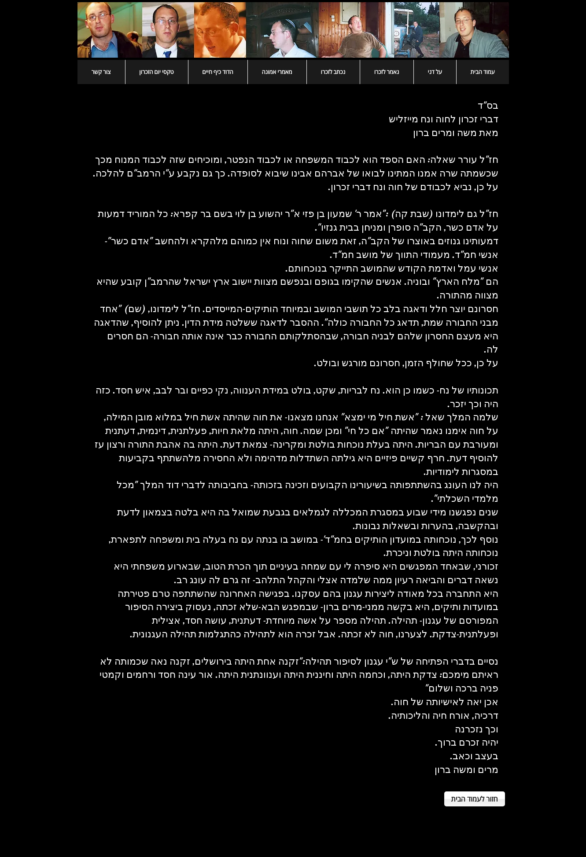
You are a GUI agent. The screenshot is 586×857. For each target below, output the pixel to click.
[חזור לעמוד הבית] (474, 798)
